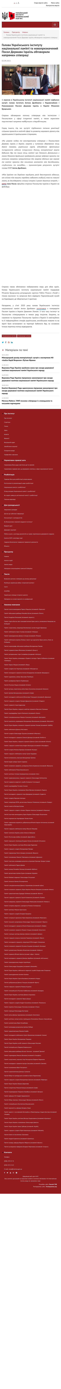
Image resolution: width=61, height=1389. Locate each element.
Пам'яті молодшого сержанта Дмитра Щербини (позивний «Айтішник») (26, 958)
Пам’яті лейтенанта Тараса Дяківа (14, 865)
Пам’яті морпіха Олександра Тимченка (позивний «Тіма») (21, 1007)
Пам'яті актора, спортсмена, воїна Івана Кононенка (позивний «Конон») (26, 689)
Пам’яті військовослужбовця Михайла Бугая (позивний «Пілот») (23, 613)
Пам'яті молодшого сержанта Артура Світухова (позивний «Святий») (25, 1063)
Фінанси (6, 546)
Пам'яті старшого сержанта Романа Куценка (17, 987)
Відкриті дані (8, 526)
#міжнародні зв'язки (24, 336)
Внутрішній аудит (9, 442)
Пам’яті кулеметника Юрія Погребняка (16, 1023)
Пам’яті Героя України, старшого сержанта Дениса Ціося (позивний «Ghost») (27, 741)
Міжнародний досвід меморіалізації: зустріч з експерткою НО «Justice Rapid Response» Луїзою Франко (30, 357)
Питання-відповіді (10, 499)
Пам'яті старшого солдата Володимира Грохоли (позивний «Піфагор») (25, 1080)
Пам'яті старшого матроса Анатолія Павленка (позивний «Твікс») (24, 938)
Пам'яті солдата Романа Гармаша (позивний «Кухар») (20, 750)
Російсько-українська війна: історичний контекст (19, 583)
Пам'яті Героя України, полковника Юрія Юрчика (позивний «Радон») (25, 790)
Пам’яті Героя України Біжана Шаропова (16, 1084)
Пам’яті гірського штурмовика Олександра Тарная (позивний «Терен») (25, 922)
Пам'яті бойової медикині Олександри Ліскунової (19, 877)
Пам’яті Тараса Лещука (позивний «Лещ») (17, 665)
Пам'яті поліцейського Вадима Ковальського (18, 1047)
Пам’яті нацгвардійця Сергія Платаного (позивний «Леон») (22, 713)
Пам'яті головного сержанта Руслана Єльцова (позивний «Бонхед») (25, 946)
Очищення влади (9, 450)
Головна (6, 32)
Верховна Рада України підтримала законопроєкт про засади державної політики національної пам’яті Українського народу (30, 378)
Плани (6, 426)
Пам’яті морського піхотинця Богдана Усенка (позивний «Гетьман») (24, 841)
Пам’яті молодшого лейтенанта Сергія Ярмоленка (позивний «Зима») (25, 1035)
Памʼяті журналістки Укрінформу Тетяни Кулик (18, 818)
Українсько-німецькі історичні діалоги (16, 595)
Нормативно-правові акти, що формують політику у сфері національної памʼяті (28, 469)
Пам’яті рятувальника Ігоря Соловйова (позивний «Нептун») (22, 654)
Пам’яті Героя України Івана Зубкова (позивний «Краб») (21, 1126)
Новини (25, 32)
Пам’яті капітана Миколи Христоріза (15, 910)
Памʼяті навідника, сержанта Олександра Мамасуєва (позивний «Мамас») (27, 902)
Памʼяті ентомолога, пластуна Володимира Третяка (19, 758)
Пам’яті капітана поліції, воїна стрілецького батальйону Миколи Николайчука (28, 1019)
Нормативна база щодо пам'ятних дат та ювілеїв (19, 465)
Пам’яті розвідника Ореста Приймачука (16, 681)
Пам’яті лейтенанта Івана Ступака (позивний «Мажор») (21, 632)
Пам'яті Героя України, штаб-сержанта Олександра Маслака (22, 1043)
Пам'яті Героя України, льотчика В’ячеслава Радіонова (20, 845)
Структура (7, 422)
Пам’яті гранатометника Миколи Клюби (16, 1031)
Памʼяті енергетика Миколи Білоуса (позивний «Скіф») (21, 1088)
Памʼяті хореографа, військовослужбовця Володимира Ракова (23, 646)
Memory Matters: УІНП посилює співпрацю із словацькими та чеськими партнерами (30, 401)
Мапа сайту (55, 3)
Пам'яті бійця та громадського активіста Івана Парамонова (22, 1076)
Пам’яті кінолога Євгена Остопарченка (16, 881)
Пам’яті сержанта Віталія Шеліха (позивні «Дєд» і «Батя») (21, 954)
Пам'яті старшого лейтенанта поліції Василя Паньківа (20, 829)
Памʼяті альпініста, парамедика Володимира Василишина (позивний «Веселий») (29, 721)
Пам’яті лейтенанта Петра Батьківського (16, 770)
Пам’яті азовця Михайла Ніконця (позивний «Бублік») (20, 869)
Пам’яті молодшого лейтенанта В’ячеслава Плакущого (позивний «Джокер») (27, 697)
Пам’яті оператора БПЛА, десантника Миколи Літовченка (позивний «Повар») (28, 802)
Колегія (6, 434)
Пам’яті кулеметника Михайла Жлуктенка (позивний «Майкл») (23, 950)
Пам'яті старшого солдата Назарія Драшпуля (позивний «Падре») (24, 701)
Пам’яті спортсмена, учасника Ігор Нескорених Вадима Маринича (24, 1059)
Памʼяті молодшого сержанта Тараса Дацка (17, 999)
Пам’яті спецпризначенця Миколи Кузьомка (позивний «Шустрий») (24, 717)
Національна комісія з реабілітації (14, 487)
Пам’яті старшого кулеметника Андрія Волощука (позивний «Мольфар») (26, 745)
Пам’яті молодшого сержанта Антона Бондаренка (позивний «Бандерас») (26, 673)
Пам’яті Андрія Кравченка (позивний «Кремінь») (19, 1138)
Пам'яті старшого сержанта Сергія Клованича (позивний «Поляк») (24, 897)
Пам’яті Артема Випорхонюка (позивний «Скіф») (19, 693)
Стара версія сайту (40, 3)
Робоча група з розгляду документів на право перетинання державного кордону (29, 534)
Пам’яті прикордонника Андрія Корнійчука (17, 962)
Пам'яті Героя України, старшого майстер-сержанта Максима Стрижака (26, 709)
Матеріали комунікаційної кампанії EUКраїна (18, 568)
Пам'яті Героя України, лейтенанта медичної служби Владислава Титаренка (27, 970)
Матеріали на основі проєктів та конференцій (18, 599)
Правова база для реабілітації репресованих (18, 479)
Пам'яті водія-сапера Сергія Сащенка (15, 762)
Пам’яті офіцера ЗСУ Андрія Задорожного (17, 1096)
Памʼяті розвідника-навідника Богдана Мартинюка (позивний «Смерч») (26, 1147)
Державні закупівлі (10, 530)
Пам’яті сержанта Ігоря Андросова (14, 705)
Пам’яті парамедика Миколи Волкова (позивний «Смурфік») (22, 1055)
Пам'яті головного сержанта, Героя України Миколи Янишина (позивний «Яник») (29, 889)
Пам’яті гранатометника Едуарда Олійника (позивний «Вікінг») (23, 893)
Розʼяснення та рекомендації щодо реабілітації (18, 483)
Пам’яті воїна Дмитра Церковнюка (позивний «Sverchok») (22, 1015)
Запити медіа (8, 564)
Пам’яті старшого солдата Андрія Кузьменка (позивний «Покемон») (25, 1003)
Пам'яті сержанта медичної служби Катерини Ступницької (22, 782)
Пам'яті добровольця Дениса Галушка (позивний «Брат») (21, 982)
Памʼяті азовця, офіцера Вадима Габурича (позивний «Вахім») (23, 1143)
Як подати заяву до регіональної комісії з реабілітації (20, 495)
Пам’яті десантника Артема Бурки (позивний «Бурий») (20, 873)
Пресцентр (16, 32)
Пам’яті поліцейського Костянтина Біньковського (19, 1104)
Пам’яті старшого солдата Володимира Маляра (18, 849)
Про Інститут (8, 418)
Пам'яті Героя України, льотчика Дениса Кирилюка (19, 995)
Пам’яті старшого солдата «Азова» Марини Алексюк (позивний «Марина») (27, 810)
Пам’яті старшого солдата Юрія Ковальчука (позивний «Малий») (24, 1130)
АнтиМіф (7, 591)
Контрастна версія (52, 5)
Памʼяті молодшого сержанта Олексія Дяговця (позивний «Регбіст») (25, 737)
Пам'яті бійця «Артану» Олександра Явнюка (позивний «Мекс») (23, 1100)
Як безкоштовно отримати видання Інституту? (18, 522)
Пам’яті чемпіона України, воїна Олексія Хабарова (19, 833)
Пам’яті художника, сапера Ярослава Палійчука (18, 677)
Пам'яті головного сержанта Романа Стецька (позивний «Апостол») (24, 930)
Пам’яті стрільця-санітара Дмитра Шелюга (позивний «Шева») (23, 934)
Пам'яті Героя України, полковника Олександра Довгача (21, 1122)
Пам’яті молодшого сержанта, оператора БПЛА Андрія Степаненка (24, 942)
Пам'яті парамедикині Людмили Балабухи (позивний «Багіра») (23, 1092)
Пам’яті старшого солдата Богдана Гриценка (17, 914)
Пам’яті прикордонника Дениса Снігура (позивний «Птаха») (22, 636)
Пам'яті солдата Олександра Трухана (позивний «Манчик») (22, 733)
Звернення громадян (10, 510)
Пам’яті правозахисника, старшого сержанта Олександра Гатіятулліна (25, 778)
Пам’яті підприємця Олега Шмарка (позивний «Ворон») (21, 853)
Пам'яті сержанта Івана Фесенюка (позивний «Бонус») (21, 650)
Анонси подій (8, 560)
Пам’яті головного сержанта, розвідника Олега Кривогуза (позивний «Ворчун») (28, 766)
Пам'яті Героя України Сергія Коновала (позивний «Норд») (22, 978)
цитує (4, 184)
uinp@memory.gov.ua (15, 1169)
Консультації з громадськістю (13, 518)
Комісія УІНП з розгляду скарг (13, 538)
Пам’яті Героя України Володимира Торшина (17, 1039)
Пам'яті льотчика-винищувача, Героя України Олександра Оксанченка (25, 814)
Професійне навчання (11, 454)
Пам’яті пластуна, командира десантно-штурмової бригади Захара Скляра (27, 861)
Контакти (8, 1152)
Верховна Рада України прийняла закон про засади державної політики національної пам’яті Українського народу (30, 368)
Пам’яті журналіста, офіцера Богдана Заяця (17, 1108)
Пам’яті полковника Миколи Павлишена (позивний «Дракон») (23, 857)
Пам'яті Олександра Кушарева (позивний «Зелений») (20, 966)
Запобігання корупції (10, 446)
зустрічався (41, 308)
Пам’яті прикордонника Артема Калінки (16, 974)
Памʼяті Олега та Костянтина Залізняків (16, 1134)
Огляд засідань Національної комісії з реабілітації (19, 491)
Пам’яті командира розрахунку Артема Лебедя (18, 1027)
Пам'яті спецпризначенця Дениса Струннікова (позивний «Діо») (24, 885)
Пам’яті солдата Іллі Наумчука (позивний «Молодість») (21, 669)
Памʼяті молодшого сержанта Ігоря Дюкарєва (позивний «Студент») (25, 794)
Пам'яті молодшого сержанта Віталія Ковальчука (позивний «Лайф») (25, 926)
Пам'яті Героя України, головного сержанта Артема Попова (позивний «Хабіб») (28, 725)
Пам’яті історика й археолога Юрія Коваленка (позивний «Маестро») (25, 918)
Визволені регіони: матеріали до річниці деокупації (20, 579)
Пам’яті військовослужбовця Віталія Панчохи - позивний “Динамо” (24, 1051)
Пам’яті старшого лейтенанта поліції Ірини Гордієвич (20, 754)
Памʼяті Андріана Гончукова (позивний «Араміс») (19, 617)
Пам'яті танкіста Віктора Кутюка (14, 806)
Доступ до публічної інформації (14, 514)
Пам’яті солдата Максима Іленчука (14, 798)
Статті (6, 587)
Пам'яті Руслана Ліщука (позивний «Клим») (17, 685)
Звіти (5, 430)
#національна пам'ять (9, 336)
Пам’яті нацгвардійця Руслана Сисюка (15, 786)
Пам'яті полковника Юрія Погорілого (15, 1067)
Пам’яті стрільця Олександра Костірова (16, 1011)
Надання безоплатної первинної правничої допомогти (21, 542)
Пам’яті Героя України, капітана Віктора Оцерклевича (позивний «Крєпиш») (27, 1118)
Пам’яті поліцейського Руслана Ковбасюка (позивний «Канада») (24, 991)
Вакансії (6, 438)
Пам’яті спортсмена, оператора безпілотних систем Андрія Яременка (25, 628)
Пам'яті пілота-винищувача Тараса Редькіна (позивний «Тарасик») (24, 609)
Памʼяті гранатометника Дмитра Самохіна (17, 1071)
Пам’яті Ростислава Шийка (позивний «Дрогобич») (19, 837)
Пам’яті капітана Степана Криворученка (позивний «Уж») (21, 774)
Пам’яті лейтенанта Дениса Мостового (16, 729)
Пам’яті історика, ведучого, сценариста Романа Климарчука (22, 906)
